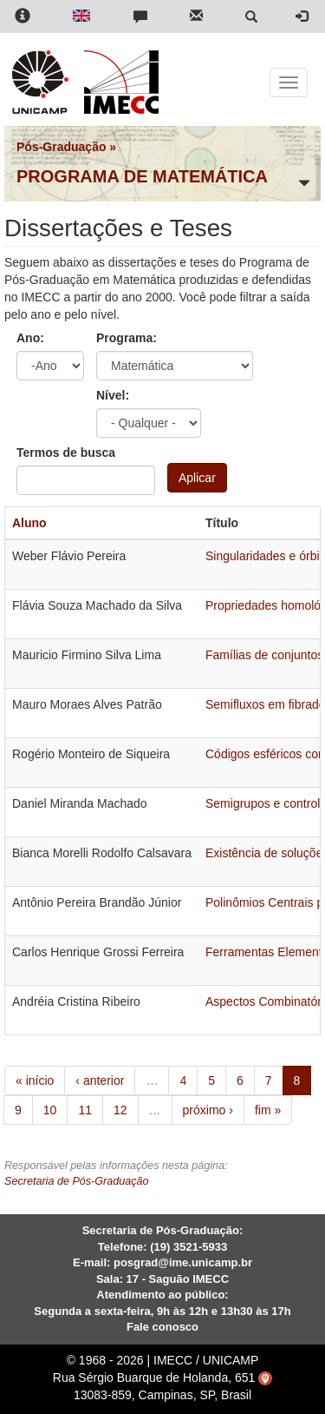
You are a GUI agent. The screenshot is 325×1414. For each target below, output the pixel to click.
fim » (268, 1110)
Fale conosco (162, 1326)
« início (35, 1080)
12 (120, 1110)
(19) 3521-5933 (188, 1246)
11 (85, 1110)
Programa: (126, 338)
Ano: (30, 338)
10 (50, 1110)
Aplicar (197, 478)
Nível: (112, 395)
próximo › (208, 1110)
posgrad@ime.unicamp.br (183, 1262)
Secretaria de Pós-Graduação (76, 1181)
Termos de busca (65, 452)
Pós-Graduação (61, 147)
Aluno (29, 523)
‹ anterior (99, 1080)
